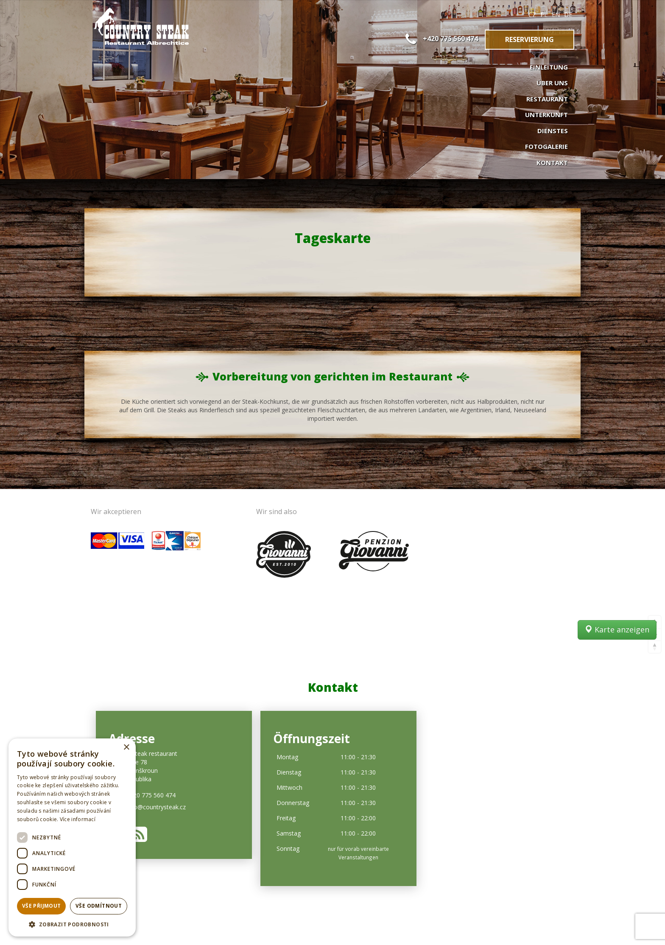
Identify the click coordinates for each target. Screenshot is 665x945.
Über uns (552, 82)
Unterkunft (546, 114)
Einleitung (549, 67)
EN (556, 15)
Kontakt (552, 162)
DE (568, 15)
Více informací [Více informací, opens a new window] (77, 819)
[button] (72, 924)
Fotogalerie (546, 146)
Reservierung (529, 39)
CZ (532, 15)
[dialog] (72, 837)
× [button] (126, 747)
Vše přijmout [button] (41, 905)
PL (544, 15)
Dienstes (552, 130)
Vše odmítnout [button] (98, 905)
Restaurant (547, 99)
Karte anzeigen (617, 645)
